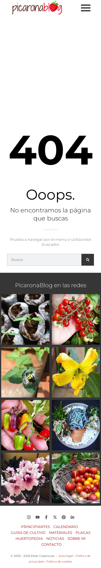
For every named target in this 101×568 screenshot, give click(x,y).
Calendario (65, 526)
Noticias (55, 538)
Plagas (83, 532)
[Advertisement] (50, 69)
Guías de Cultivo (28, 532)
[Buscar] (87, 260)
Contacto (51, 544)
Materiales (60, 532)
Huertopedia (29, 538)
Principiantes (35, 526)
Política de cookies (59, 561)
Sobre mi (77, 538)
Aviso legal (66, 556)
